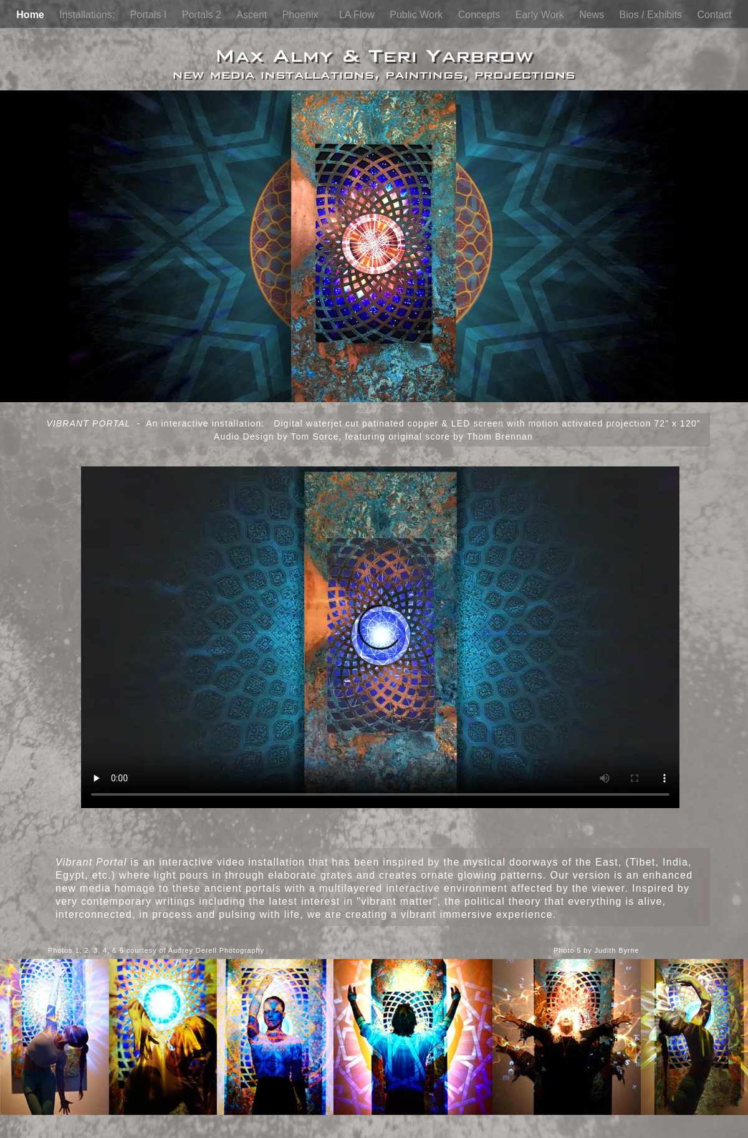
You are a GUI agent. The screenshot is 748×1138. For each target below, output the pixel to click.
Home (31, 14)
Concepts (480, 14)
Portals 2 (203, 14)
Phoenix (304, 14)
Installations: (88, 14)
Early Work (541, 14)
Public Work (418, 14)
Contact (715, 14)
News (593, 14)
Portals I (150, 14)
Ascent (252, 14)
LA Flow (358, 14)
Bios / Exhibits (652, 14)
